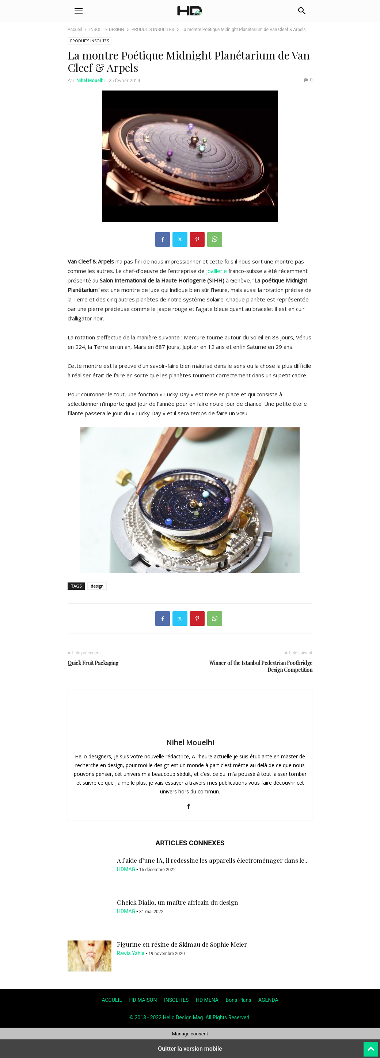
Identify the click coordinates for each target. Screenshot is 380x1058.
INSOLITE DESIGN (106, 29)
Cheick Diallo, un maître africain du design (177, 902)
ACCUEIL (112, 1000)
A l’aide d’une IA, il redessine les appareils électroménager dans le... (213, 860)
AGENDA (268, 1000)
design (97, 586)
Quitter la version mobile (190, 1048)
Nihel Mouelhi (90, 80)
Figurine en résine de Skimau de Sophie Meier (182, 944)
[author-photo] (190, 732)
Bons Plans (238, 1000)
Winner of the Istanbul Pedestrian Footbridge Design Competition (260, 666)
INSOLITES (176, 1000)
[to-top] (371, 1046)
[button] (79, 11)
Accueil (75, 29)
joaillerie (216, 270)
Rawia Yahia (131, 953)
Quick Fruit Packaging (93, 662)
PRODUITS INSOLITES (153, 29)
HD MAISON (143, 1000)
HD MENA (207, 1000)
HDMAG (126, 869)
